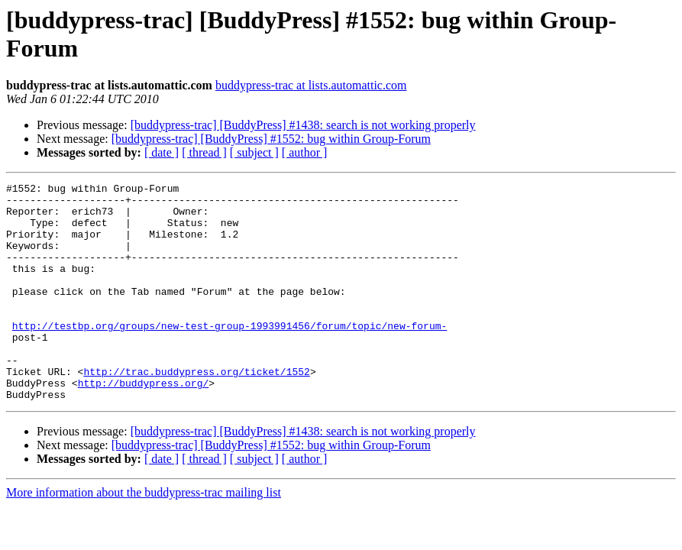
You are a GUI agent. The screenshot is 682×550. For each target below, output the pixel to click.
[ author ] (305, 152)
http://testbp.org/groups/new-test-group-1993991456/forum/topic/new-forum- (229, 355)
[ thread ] (204, 152)
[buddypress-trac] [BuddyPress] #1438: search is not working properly (303, 124)
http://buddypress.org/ (143, 424)
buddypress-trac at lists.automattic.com (311, 85)
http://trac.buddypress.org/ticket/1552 (196, 410)
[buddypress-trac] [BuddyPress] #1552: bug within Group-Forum (271, 138)
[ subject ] (254, 152)
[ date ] (161, 152)
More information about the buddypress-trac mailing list (143, 535)
